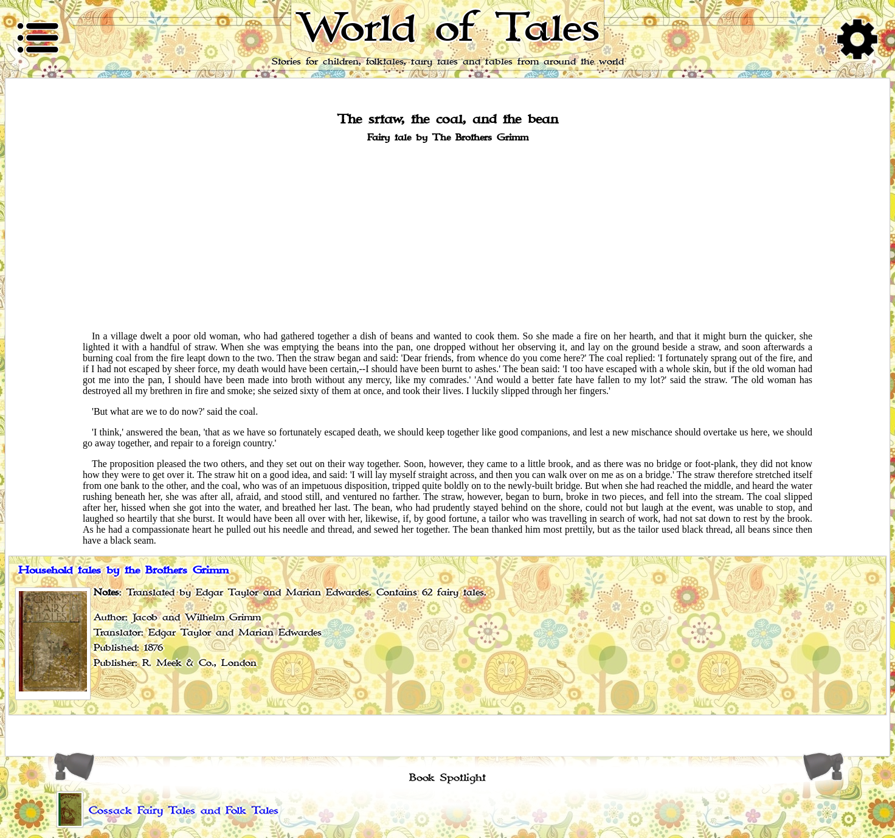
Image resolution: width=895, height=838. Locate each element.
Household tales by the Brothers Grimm (123, 570)
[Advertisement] (447, 236)
